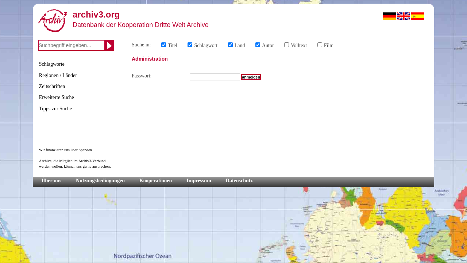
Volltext (299, 45)
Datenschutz (239, 180)
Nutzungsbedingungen (100, 180)
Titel (172, 45)
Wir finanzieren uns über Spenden (65, 150)
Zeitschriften (52, 86)
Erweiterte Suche (56, 97)
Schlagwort (205, 45)
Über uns (52, 180)
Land (240, 45)
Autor (268, 45)
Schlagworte (52, 64)
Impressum (198, 180)
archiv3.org (96, 14)
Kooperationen (155, 180)
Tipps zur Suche (55, 108)
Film (328, 45)
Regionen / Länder (58, 75)
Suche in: (141, 44)
